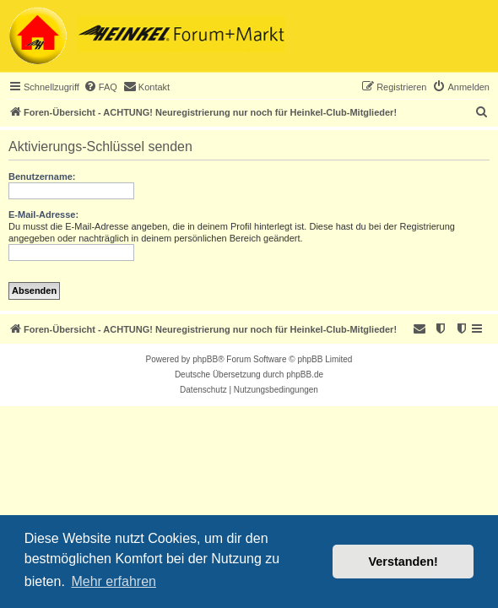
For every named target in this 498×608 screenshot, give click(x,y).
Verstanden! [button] (403, 561)
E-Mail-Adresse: (43, 214)
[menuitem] (100, 87)
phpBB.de (304, 374)
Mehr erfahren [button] (113, 581)
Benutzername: (41, 176)
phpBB (205, 359)
